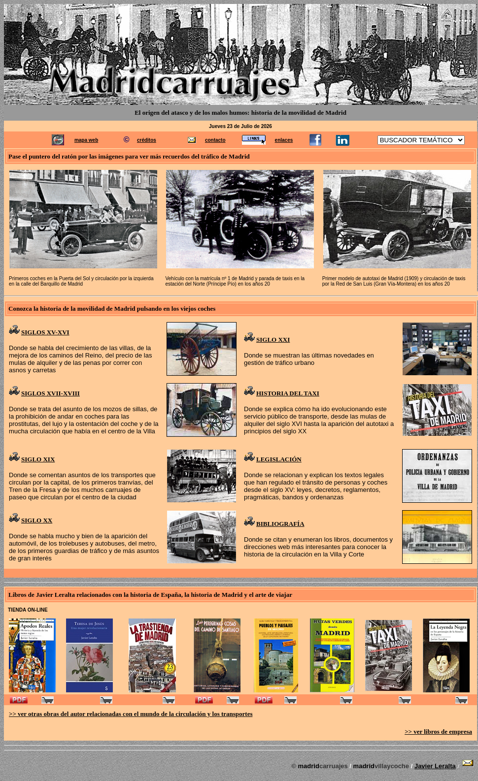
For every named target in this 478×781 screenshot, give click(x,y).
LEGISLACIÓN (279, 459)
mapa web (86, 140)
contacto (215, 140)
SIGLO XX (36, 520)
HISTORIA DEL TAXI (287, 393)
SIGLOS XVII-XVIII (50, 393)
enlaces (284, 140)
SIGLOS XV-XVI (45, 332)
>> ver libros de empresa (438, 731)
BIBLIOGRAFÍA (280, 523)
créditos (146, 140)
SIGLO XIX (38, 459)
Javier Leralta (435, 766)
